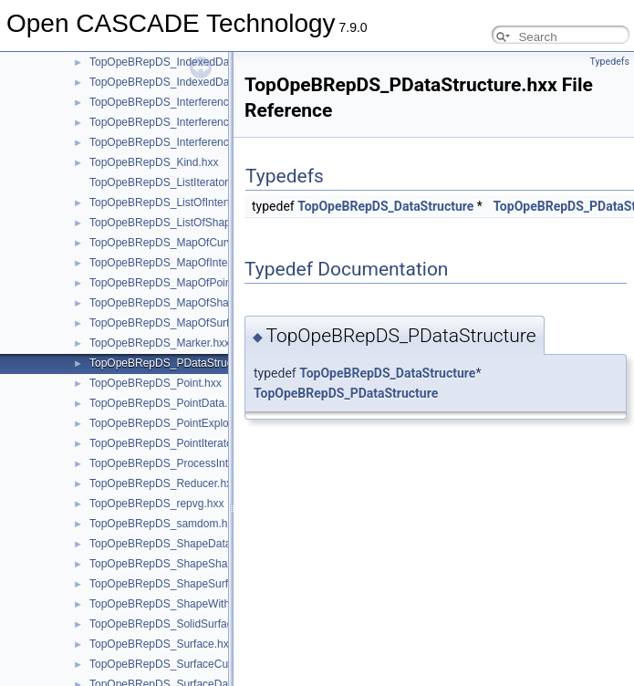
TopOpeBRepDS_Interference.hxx (172, 102)
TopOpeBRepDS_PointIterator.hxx (172, 443)
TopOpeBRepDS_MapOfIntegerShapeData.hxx (203, 262)
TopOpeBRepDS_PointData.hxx (166, 403)
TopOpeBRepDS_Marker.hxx (159, 343)
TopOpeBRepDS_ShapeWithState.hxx (182, 604)
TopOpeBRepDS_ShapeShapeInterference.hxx (203, 563)
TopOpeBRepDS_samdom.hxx (163, 523)
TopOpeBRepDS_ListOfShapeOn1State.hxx (196, 222)
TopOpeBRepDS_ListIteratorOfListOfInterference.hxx (218, 182)
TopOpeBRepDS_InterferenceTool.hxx (182, 142)
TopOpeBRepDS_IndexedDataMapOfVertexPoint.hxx (218, 82)
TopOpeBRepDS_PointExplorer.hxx (175, 423)
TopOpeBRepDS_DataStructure (385, 206)
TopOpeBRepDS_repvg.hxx (156, 503)
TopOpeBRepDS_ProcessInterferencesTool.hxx (204, 463)
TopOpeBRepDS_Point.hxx (155, 383)
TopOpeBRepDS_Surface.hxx (161, 644)
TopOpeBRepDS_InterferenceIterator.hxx (189, 122)
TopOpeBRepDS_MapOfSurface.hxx (178, 323)
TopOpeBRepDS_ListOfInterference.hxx (186, 202)
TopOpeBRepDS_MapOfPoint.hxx (172, 282)
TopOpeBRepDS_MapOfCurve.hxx (173, 242)
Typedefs (609, 62)
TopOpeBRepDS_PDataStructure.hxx (180, 363)
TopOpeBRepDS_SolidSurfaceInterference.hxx (203, 624)
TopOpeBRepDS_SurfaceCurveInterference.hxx (205, 664)
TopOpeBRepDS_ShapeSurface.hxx (177, 583)
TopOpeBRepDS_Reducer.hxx (163, 483)
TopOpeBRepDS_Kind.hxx (153, 162)
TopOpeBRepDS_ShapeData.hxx (170, 543)
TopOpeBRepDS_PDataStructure (346, 393)
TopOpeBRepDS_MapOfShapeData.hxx (186, 302)
